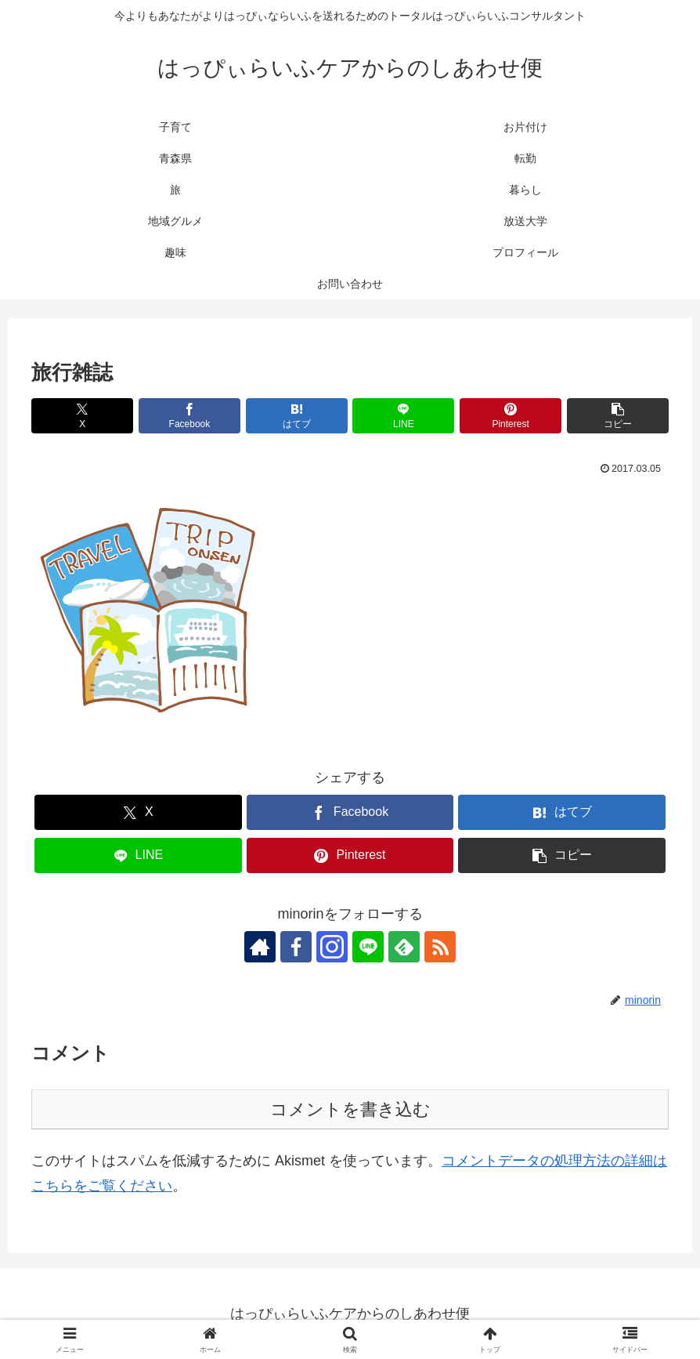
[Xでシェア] (82, 415)
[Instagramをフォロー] (332, 946)
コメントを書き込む (350, 1109)
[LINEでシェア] (403, 415)
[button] (618, 415)
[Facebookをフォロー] (296, 946)
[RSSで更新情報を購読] (440, 946)
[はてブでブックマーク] (297, 415)
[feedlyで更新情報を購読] (404, 946)
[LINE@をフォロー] (368, 946)
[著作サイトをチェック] (260, 946)
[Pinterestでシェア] (510, 415)
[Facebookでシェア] (189, 415)
